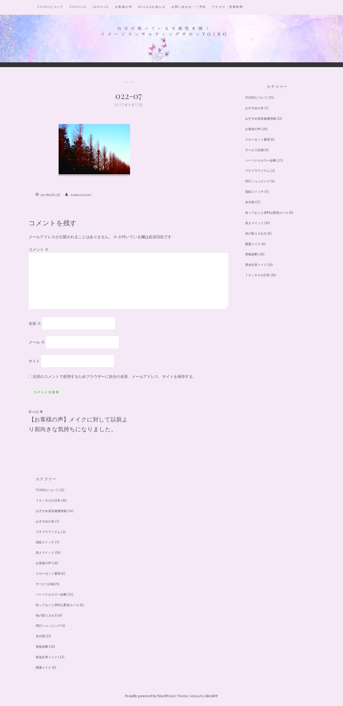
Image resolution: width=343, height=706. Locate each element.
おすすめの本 (254, 108)
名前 (35, 323)
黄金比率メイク (256, 265)
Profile (78, 7)
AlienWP (211, 696)
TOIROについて (50, 7)
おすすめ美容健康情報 (260, 119)
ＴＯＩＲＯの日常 (257, 275)
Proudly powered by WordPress (149, 696)
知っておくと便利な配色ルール (266, 213)
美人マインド (254, 223)
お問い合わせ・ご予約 (189, 7)
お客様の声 (123, 7)
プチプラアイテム (257, 171)
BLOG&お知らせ (152, 7)
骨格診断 (251, 254)
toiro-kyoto (80, 195)
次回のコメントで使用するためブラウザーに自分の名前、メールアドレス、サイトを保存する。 (115, 376)
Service (100, 7)
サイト (34, 360)
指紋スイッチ (254, 192)
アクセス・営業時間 (227, 7)
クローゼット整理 (257, 140)
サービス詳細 (254, 150)
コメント (39, 249)
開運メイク (253, 244)
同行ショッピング (257, 181)
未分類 (249, 202)
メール (37, 342)
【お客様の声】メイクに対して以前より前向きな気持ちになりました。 (79, 421)
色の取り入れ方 (256, 234)
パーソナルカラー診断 (260, 160)
